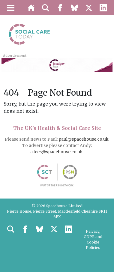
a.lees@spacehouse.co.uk (57, 151)
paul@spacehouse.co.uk (84, 139)
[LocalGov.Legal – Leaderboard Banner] (57, 64)
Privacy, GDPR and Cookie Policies (93, 239)
